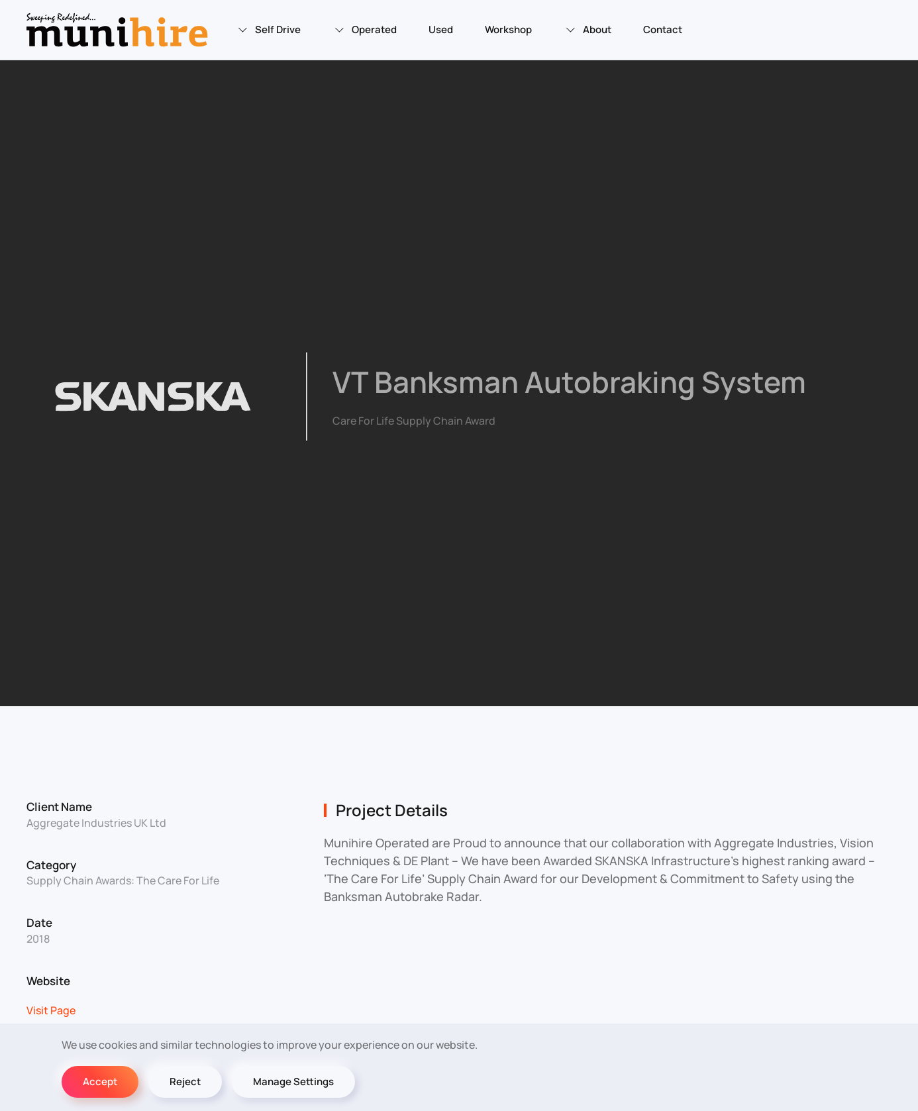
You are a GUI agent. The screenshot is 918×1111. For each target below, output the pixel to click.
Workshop (508, 29)
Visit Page (51, 1010)
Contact (662, 29)
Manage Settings (293, 1081)
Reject (185, 1081)
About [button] (587, 29)
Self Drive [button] (268, 29)
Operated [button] (364, 29)
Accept (100, 1081)
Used (441, 29)
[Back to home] (119, 30)
